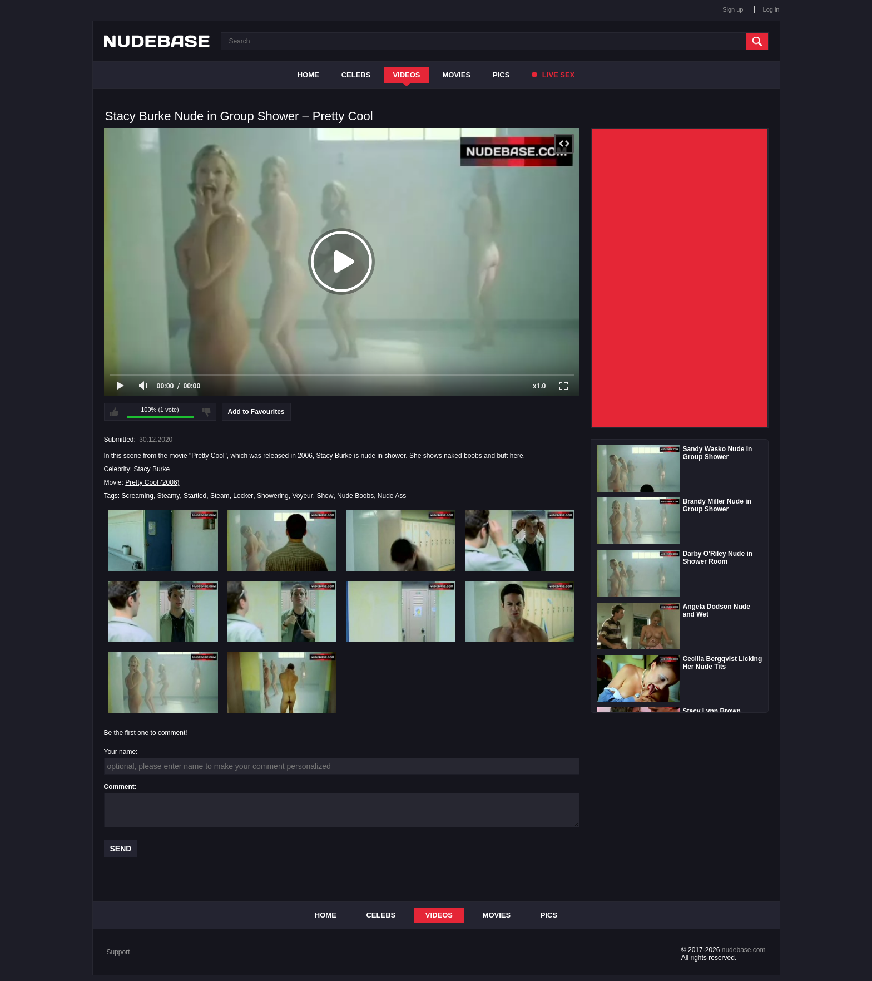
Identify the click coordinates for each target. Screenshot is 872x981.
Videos (406, 75)
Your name (120, 752)
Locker (243, 496)
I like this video (114, 411)
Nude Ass (392, 496)
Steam (220, 496)
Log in (771, 9)
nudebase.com (744, 950)
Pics (501, 75)
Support (118, 952)
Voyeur (302, 496)
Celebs (356, 75)
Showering (273, 496)
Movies (457, 75)
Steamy (168, 496)
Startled (195, 496)
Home (308, 75)
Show (324, 496)
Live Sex (553, 75)
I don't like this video (206, 411)
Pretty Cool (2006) (152, 482)
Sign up (732, 9)
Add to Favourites (256, 412)
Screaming (137, 496)
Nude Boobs (355, 496)
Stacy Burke (152, 469)
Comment (119, 787)
